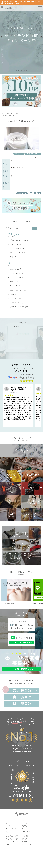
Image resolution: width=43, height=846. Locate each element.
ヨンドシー (18, 154)
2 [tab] (19, 70)
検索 (34, 228)
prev (15, 221)
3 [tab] (21, 70)
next (28, 221)
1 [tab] (16, 70)
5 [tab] (27, 70)
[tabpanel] (21, 37)
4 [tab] (24, 70)
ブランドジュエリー (32, 154)
